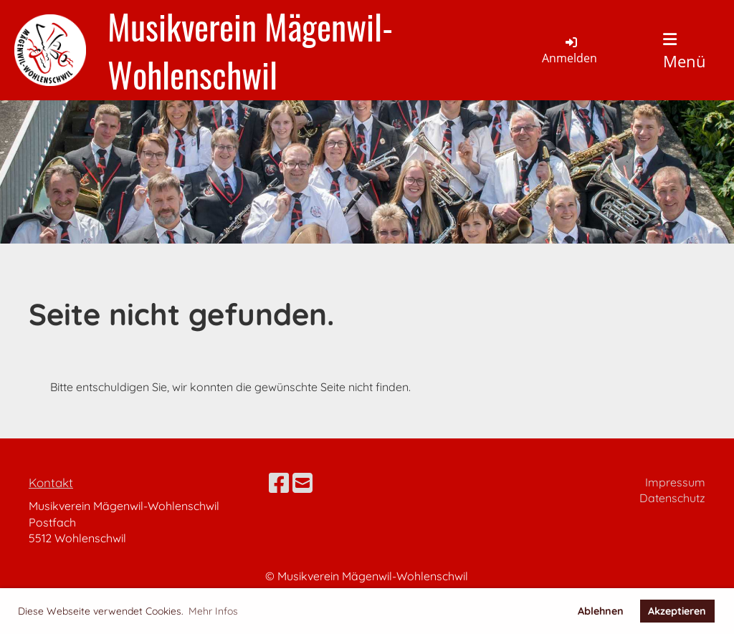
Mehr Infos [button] (213, 611)
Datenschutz (672, 498)
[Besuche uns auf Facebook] (279, 483)
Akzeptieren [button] (677, 611)
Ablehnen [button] (601, 611)
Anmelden (569, 50)
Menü (684, 52)
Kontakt (51, 482)
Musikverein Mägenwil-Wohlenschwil (250, 50)
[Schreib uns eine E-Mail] (302, 483)
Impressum (675, 482)
